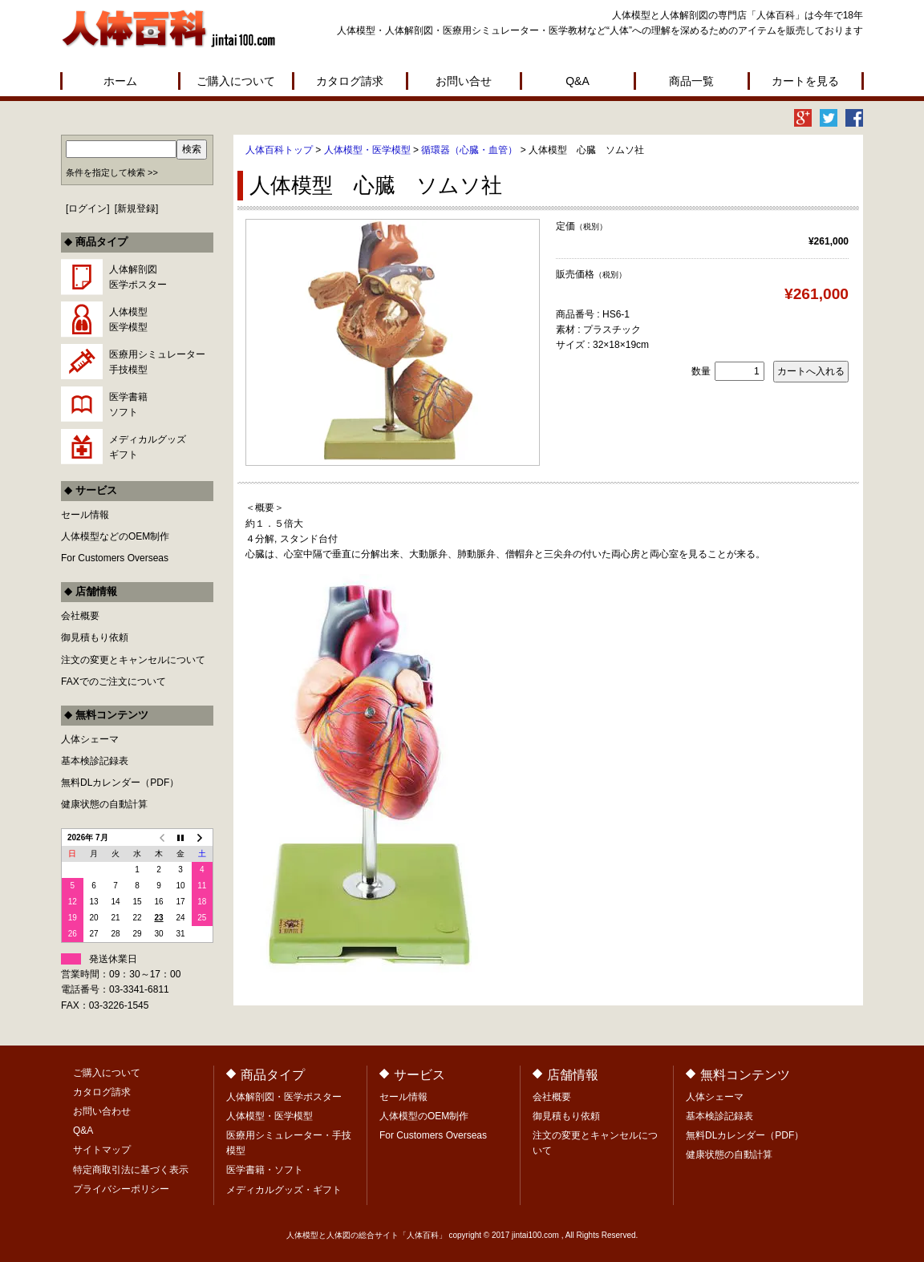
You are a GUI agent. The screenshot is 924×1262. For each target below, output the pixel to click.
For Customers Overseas (114, 558)
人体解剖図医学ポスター (138, 277)
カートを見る (805, 81)
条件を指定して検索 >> (112, 172)
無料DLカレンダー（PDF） (120, 782)
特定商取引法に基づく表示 (130, 1169)
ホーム (120, 81)
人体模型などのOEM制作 (115, 536)
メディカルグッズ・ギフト (284, 1189)
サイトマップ (102, 1149)
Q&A (577, 81)
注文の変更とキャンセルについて (133, 659)
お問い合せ (464, 81)
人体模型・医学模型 (367, 150)
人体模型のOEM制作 (423, 1116)
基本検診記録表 (94, 761)
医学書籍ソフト (128, 404)
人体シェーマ (90, 739)
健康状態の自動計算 (104, 804)
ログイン (87, 208)
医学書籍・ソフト (264, 1169)
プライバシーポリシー (121, 1189)
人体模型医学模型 (128, 319)
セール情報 (85, 514)
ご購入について (236, 81)
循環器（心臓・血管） (469, 150)
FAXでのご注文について (113, 681)
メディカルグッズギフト (147, 447)
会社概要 (80, 615)
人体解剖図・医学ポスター (284, 1096)
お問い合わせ (102, 1111)
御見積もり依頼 (94, 637)
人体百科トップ (279, 150)
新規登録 (136, 208)
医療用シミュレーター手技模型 (157, 362)
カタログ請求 (349, 81)
